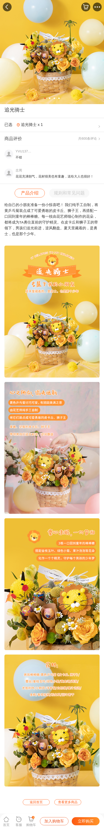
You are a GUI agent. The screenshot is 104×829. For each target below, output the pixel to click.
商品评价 (13, 138)
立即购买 (86, 821)
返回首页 (36, 802)
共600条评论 (87, 138)
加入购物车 (54, 821)
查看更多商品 (68, 802)
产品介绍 (30, 193)
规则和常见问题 (69, 193)
